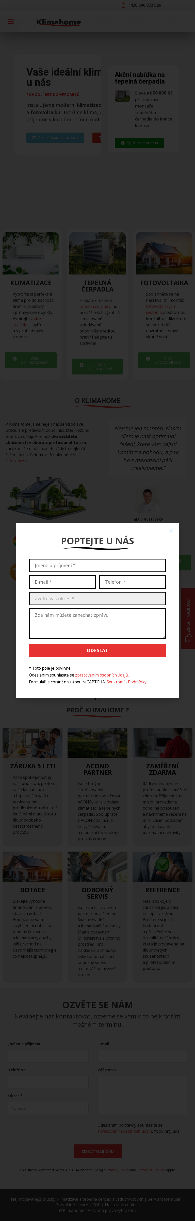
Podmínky (137, 682)
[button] (171, 530)
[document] (97, 610)
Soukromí (115, 682)
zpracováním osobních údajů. (102, 675)
